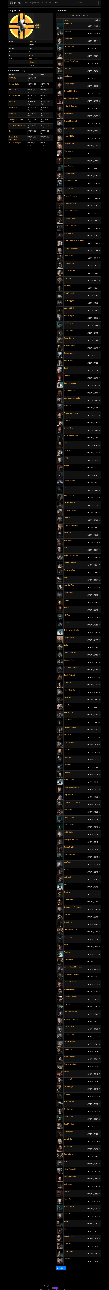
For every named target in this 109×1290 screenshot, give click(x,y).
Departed (85, 16)
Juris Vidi (67, 877)
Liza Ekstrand (68, 899)
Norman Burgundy (70, 667)
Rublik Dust (68, 1199)
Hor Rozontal (68, 323)
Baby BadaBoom (70, 1176)
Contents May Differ (71, 248)
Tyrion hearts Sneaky (71, 630)
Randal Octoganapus (71, 787)
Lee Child (67, 69)
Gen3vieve (67, 697)
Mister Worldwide (70, 1169)
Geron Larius (68, 331)
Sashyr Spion (68, 1154)
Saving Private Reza (71, 840)
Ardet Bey (67, 286)
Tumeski (67, 465)
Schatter (67, 1004)
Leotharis (67, 278)
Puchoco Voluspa (70, 510)
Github (56, 3)
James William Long (71, 929)
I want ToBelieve (69, 652)
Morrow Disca (69, 1236)
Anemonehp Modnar (71, 413)
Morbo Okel (68, 24)
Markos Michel (69, 780)
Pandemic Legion (15, 107)
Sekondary (68, 158)
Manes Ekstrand (69, 989)
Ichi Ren (67, 615)
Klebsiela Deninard (70, 106)
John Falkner (68, 959)
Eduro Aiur (67, 443)
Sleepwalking (68, 361)
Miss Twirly (68, 937)
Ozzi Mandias (69, 166)
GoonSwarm (13, 131)
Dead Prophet (69, 1124)
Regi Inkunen (68, 795)
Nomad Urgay (69, 316)
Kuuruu (66, 600)
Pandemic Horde (15, 96)
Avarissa (67, 952)
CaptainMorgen (69, 84)
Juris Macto (68, 1184)
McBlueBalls (68, 832)
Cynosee (67, 772)
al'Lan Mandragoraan (71, 435)
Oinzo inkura (68, 188)
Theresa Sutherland (71, 1019)
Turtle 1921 (68, 1221)
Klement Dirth (69, 136)
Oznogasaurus (69, 353)
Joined (77, 16)
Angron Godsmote (70, 196)
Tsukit (66, 368)
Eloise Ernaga (69, 817)
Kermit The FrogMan (71, 181)
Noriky (66, 1229)
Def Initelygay (69, 301)
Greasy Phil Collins (70, 91)
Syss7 (66, 488)
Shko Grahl (68, 1147)
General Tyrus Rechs (71, 61)
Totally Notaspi (69, 675)
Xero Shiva (68, 735)
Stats (50, 3)
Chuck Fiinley (68, 1117)
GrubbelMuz (68, 1109)
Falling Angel (68, 1087)
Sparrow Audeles (70, 563)
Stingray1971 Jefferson (72, 907)
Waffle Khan (33, 59)
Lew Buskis (68, 76)
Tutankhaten (68, 540)
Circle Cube (68, 39)
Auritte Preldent (69, 173)
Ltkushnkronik (69, 143)
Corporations (34, 3)
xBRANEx (67, 533)
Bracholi (67, 420)
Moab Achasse (69, 1057)
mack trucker (68, 1132)
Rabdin (66, 944)
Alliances (43, 3)
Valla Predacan (69, 855)
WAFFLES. (32, 41)
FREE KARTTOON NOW (17, 125)
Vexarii (66, 622)
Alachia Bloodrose (70, 1064)
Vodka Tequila (69, 825)
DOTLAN (32, 66)
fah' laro (67, 450)
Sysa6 (66, 473)
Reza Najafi (68, 1079)
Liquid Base (68, 54)
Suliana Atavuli (69, 1027)
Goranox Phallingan (71, 211)
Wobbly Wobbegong (71, 555)
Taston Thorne (69, 495)
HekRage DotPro (70, 727)
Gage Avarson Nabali (71, 974)
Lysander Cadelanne (71, 525)
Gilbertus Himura (70, 218)
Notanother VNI (69, 390)
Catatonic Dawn (69, 503)
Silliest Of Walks (69, 1042)
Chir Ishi (67, 518)
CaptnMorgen (69, 263)
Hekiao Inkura (69, 1102)
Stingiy (66, 458)
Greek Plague (68, 1251)
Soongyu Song (69, 660)
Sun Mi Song (68, 405)
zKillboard (32, 62)
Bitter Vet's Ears (69, 570)
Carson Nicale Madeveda (73, 967)
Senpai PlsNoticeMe (71, 1012)
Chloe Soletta (68, 428)
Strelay (66, 870)
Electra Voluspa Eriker (71, 99)
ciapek (66, 1072)
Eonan (66, 578)
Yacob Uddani (69, 308)
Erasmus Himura (70, 226)
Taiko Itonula (68, 712)
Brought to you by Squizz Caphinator (54, 1286)
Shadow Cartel (14, 84)
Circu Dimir (68, 922)
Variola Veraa (68, 593)
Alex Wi (66, 548)
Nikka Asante (68, 682)
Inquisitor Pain (69, 585)
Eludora (66, 884)
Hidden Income (69, 271)
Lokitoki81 (67, 1259)
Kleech (66, 608)
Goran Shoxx (68, 256)
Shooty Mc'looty (69, 113)
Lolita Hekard (68, 1139)
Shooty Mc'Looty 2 (70, 121)
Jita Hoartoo (68, 376)
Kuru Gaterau (68, 233)
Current (71, 16)
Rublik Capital (69, 1206)
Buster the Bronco (70, 997)
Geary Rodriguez (70, 383)
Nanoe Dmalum (69, 1034)
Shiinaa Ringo (69, 128)
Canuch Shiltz (69, 638)
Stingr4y (67, 892)
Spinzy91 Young (69, 346)
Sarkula (66, 645)
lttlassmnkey (68, 151)
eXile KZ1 (67, 1191)
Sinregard (67, 757)
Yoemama (67, 765)
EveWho (17, 3)
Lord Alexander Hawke (72, 398)
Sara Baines (68, 810)
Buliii (65, 1161)
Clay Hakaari (68, 31)
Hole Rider (67, 705)
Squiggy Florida (69, 742)
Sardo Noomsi (69, 338)
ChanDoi (67, 1094)
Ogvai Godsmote (70, 203)
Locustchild (68, 750)
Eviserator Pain (69, 480)
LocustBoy (68, 720)
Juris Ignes (68, 914)
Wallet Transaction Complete (74, 241)
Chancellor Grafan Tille (72, 802)
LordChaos (68, 1049)
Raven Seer (68, 1214)
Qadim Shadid (69, 847)
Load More (61, 1268)
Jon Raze (67, 862)
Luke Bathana (69, 46)
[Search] (87, 3)
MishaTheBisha (69, 690)
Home (26, 3)
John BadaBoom (70, 982)
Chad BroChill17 (69, 293)
